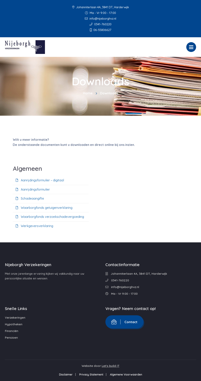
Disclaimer (66, 374)
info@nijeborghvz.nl (100, 18)
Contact (124, 321)
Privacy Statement (91, 374)
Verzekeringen (15, 317)
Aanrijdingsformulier (33, 189)
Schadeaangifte (30, 198)
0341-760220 (100, 24)
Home (88, 93)
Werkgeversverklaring (34, 226)
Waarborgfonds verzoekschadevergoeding (50, 217)
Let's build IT (110, 366)
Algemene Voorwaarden (126, 374)
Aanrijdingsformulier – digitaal (40, 180)
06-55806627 (100, 30)
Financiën (11, 331)
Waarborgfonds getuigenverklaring (44, 208)
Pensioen (11, 337)
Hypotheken (13, 324)
